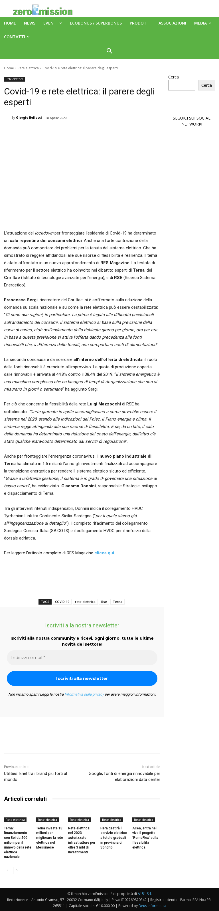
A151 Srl (144, 893)
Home (9, 68)
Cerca (173, 77)
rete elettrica (85, 601)
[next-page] (16, 870)
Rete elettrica (28, 68)
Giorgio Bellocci (29, 117)
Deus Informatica (152, 905)
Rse (104, 601)
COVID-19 (62, 601)
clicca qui (104, 553)
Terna (117, 601)
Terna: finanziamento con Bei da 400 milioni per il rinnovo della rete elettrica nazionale (17, 842)
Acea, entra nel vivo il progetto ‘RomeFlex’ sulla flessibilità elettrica (145, 837)
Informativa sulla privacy (84, 694)
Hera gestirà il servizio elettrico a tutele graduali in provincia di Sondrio (113, 837)
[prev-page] (7, 870)
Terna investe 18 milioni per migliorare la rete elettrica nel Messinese (49, 837)
